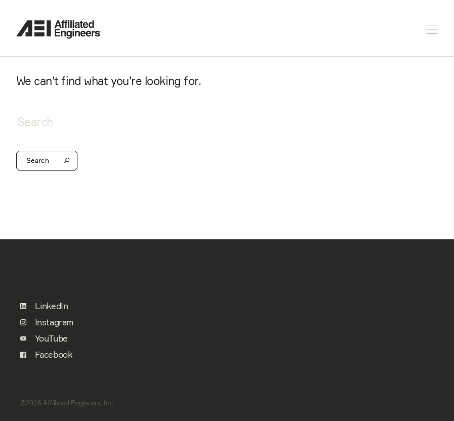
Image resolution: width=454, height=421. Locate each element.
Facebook (46, 355)
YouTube (44, 338)
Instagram (46, 322)
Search (46, 161)
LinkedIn (44, 306)
